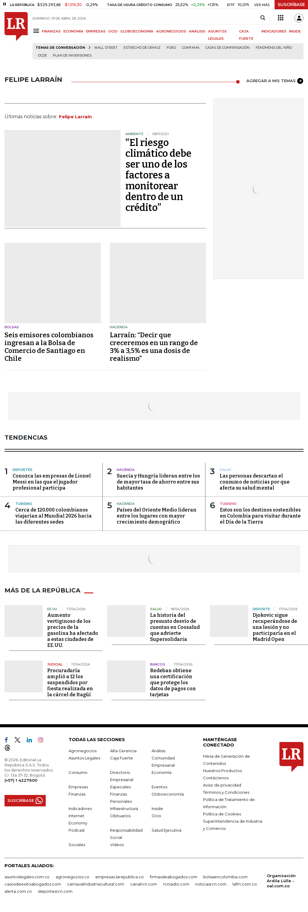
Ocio (156, 815)
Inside (157, 808)
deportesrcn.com (55, 891)
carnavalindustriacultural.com (95, 884)
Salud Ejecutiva (166, 830)
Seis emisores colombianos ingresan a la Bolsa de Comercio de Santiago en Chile (49, 347)
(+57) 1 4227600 (21, 780)
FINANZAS (51, 31)
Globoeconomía (168, 794)
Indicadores (80, 808)
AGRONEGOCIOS (171, 31)
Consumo (78, 772)
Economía (161, 772)
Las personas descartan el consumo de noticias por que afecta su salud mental (255, 482)
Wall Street (106, 48)
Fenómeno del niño (274, 48)
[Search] (263, 18)
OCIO (113, 31)
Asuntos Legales (84, 758)
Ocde (42, 55)
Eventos (159, 786)
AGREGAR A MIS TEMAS (274, 81)
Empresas (78, 786)
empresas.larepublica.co (119, 876)
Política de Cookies (222, 814)
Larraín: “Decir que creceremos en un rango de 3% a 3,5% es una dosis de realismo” (154, 347)
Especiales (120, 786)
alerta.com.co (18, 891)
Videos (117, 844)
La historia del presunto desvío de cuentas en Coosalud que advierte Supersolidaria (175, 627)
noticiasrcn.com (210, 884)
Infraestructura (124, 808)
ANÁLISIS (197, 31)
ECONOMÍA (73, 31)
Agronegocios (83, 750)
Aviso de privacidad (222, 785)
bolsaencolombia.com (225, 876)
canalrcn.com (143, 884)
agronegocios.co (72, 876)
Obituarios (120, 815)
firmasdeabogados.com (173, 876)
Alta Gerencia (123, 750)
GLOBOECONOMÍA (136, 31)
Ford (171, 48)
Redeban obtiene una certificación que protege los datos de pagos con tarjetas (173, 682)
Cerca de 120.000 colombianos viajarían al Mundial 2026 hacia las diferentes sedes (53, 516)
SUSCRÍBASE (291, 4)
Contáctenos (216, 777)
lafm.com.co (245, 884)
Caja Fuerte (121, 758)
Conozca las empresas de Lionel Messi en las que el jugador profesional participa (52, 482)
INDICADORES (273, 31)
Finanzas (77, 794)
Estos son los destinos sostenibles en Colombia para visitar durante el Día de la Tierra (260, 516)
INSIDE (295, 31)
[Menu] (37, 31)
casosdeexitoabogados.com (33, 884)
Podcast (77, 830)
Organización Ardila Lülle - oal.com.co (281, 880)
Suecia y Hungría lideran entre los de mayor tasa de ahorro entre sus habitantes (158, 482)
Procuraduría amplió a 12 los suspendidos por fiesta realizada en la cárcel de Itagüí (70, 682)
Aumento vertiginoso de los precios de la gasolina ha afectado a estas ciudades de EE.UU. (72, 630)
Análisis (158, 750)
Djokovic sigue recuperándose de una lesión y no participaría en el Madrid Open (275, 627)
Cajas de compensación (227, 48)
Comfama (190, 48)
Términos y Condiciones (226, 792)
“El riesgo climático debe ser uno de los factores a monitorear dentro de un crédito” (158, 175)
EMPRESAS (96, 31)
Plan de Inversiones (72, 55)
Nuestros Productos (222, 770)
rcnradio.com (176, 884)
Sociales (77, 844)
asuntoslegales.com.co (27, 876)
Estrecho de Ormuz (142, 48)
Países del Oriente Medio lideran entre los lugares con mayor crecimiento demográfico (156, 516)
